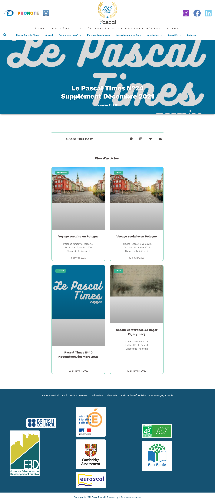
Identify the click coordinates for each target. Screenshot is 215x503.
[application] (82, 35)
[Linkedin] (208, 13)
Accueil (53, 35)
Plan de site (112, 395)
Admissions (152, 35)
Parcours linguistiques (99, 35)
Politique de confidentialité (133, 395)
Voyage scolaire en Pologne (78, 236)
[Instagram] (186, 13)
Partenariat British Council (54, 395)
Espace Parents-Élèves (33, 35)
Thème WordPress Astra (130, 497)
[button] (5, 35)
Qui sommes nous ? (72, 35)
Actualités (170, 35)
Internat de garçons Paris (128, 35)
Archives (188, 35)
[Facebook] (197, 13)
